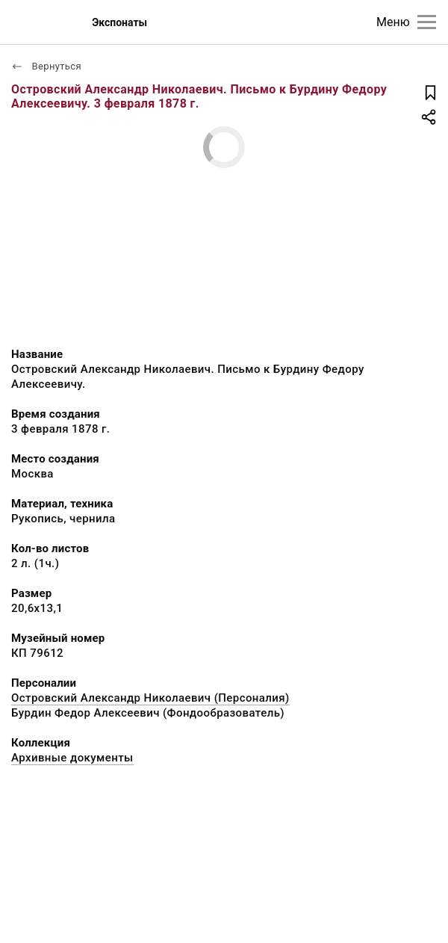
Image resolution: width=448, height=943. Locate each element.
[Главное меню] (427, 22)
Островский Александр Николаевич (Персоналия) (150, 698)
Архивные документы (72, 757)
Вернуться (46, 66)
